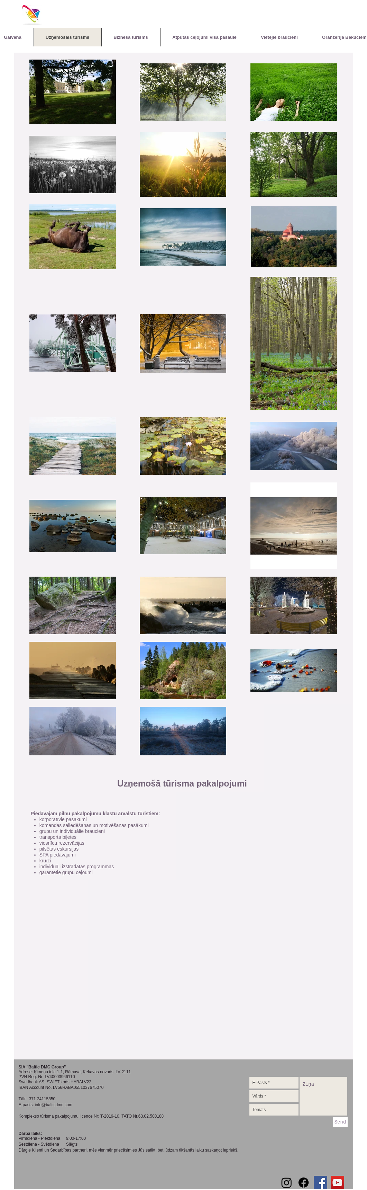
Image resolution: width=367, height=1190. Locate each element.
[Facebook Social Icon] (320, 1182)
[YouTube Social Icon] (337, 1182)
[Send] (340, 1122)
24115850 (46, 1098)
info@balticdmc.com (53, 1104)
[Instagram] (286, 1182)
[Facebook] (303, 1182)
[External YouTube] (182, 993)
